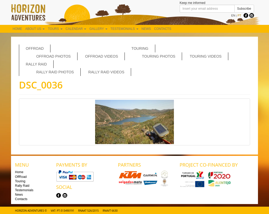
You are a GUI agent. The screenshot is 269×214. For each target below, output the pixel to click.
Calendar (76, 29)
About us (35, 29)
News (146, 29)
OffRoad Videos (101, 56)
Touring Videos (205, 56)
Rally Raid (36, 64)
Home (17, 29)
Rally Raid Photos (55, 72)
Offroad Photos (53, 56)
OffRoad (35, 48)
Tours (55, 29)
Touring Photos (158, 56)
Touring (139, 48)
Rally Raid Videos (106, 72)
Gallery (98, 29)
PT (239, 15)
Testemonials (124, 29)
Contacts (162, 29)
